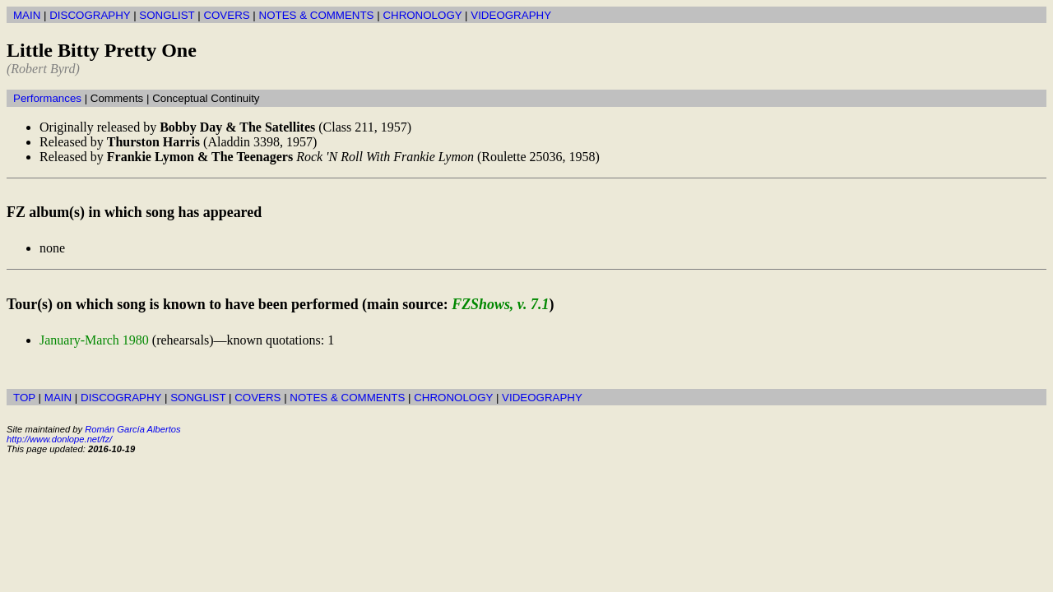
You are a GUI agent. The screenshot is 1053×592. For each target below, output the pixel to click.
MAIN (26, 15)
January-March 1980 (94, 340)
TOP (24, 397)
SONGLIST (166, 15)
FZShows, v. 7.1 (500, 304)
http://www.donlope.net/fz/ (59, 439)
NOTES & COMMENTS (316, 15)
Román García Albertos (132, 429)
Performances (47, 98)
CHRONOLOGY (422, 15)
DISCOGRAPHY (89, 15)
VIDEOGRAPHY (511, 15)
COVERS (226, 15)
